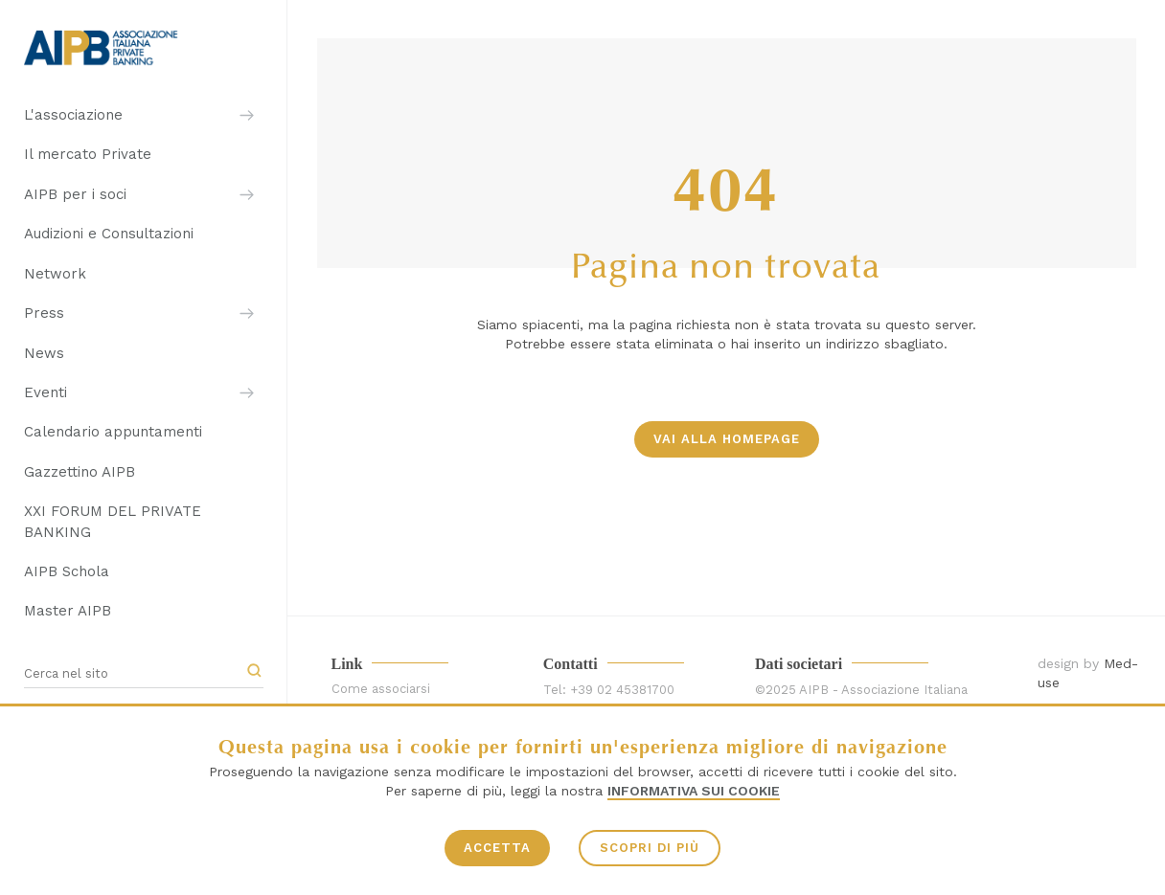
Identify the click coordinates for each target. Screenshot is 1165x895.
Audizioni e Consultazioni (109, 233)
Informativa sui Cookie (693, 790)
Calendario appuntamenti (113, 431)
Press (44, 313)
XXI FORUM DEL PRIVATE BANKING (112, 521)
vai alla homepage (726, 439)
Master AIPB (67, 610)
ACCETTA (497, 847)
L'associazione (73, 114)
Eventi (45, 392)
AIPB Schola (66, 571)
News (44, 353)
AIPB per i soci (75, 194)
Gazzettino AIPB (79, 472)
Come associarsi (380, 689)
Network (55, 273)
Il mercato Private (87, 154)
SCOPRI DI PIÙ (649, 847)
